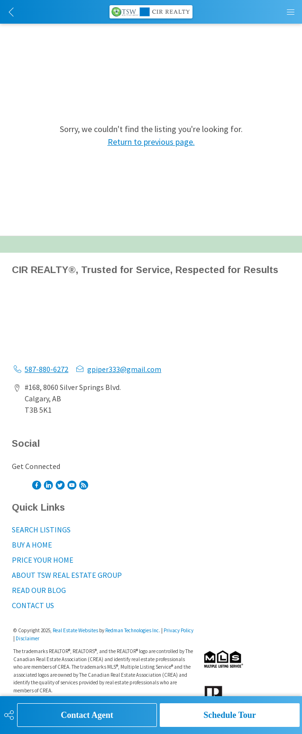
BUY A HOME (32, 544)
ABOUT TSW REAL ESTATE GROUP (67, 575)
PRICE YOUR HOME (42, 560)
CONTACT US (33, 605)
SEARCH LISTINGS (41, 529)
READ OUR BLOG (39, 590)
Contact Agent (87, 715)
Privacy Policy (178, 630)
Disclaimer (27, 638)
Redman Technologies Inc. (133, 630)
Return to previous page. (151, 141)
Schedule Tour (229, 715)
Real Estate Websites (76, 630)
